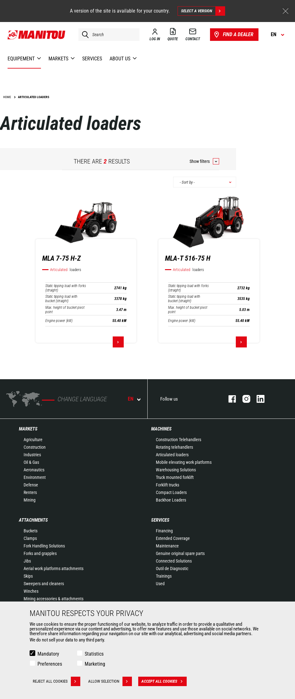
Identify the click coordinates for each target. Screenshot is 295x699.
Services (160, 520)
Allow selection (110, 681)
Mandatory (48, 654)
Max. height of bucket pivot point (64, 309)
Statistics (94, 654)
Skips (28, 576)
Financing (164, 530)
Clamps (30, 538)
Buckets (30, 530)
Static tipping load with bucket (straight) (61, 298)
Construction (35, 447)
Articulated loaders (172, 454)
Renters (30, 492)
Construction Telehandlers (178, 439)
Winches (31, 591)
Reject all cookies (56, 681)
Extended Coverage (173, 538)
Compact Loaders (171, 492)
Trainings (164, 576)
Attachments (33, 520)
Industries (32, 454)
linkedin (257, 399)
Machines (161, 429)
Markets (28, 429)
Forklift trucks (167, 484)
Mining (30, 499)
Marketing (95, 664)
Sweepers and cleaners (44, 583)
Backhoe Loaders (171, 499)
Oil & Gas (31, 462)
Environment (35, 477)
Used (160, 583)
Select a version (203, 11)
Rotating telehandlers (174, 447)
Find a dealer (233, 34)
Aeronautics (34, 469)
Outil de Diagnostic (172, 568)
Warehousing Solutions (176, 469)
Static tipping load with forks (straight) (65, 288)
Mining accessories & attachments (53, 598)
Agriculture (33, 439)
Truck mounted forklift (175, 477)
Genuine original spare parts (180, 553)
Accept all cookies (164, 681)
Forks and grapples (40, 553)
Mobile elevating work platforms (184, 462)
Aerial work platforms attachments (53, 568)
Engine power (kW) (58, 321)
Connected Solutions (174, 560)
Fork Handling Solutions (44, 545)
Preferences (49, 664)
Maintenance (167, 545)
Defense (31, 484)
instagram (243, 399)
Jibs (27, 560)
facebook (229, 399)
